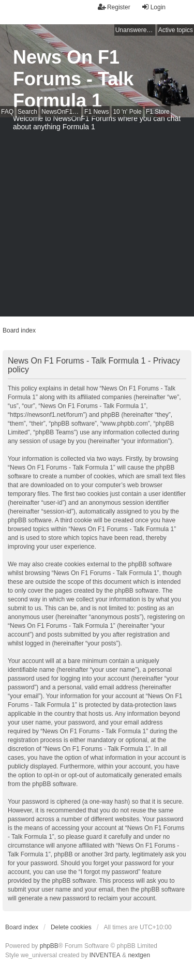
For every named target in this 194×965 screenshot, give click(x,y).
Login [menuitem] (153, 7)
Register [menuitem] (114, 7)
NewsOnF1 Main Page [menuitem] (61, 111)
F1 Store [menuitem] (158, 111)
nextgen (139, 955)
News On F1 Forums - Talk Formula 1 (73, 79)
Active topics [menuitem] (175, 30)
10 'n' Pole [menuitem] (127, 111)
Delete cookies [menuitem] (71, 927)
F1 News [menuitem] (96, 111)
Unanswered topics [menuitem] (135, 30)
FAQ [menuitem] (7, 111)
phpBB (49, 945)
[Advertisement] (97, 219)
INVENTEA (105, 955)
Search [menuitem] (27, 111)
